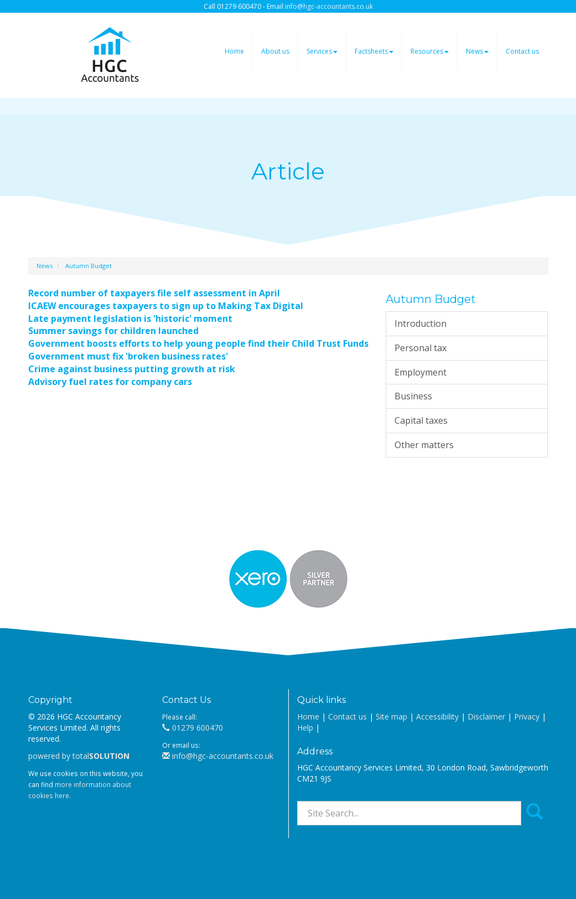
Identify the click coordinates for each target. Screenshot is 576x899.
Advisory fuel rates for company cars (110, 382)
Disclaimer (486, 716)
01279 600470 (192, 727)
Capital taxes (421, 420)
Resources (430, 51)
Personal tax (421, 348)
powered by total (78, 756)
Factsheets (374, 51)
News (477, 51)
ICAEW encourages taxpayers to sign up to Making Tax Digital (165, 306)
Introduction (421, 323)
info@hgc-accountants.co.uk (329, 6)
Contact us (522, 51)
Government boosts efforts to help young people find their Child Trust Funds (198, 343)
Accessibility (437, 716)
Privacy (526, 716)
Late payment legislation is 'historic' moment (130, 318)
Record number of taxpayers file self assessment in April (154, 293)
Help (305, 727)
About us (275, 51)
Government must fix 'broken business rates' (128, 356)
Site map (391, 716)
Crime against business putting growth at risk (131, 369)
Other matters (424, 445)
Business (413, 396)
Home (234, 51)
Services (322, 51)
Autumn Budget (88, 265)
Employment (421, 372)
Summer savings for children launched (113, 331)
